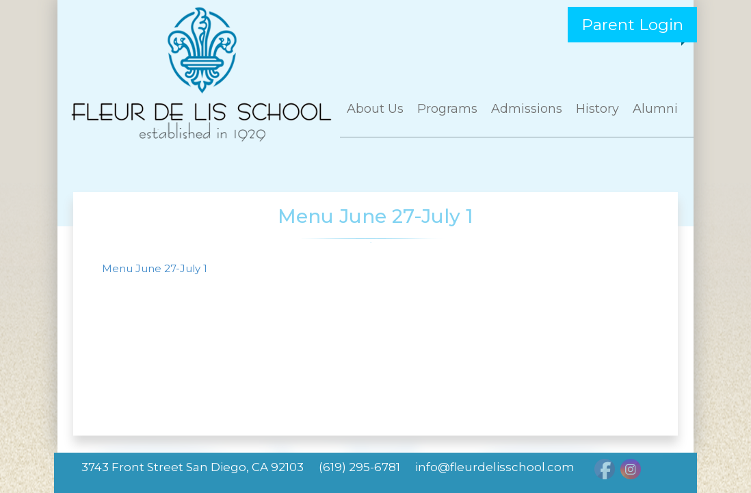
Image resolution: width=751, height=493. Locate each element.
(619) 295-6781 (359, 467)
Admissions (526, 108)
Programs (447, 108)
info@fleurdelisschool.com (495, 467)
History (597, 108)
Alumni (655, 108)
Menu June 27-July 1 (154, 268)
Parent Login (632, 24)
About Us (375, 108)
